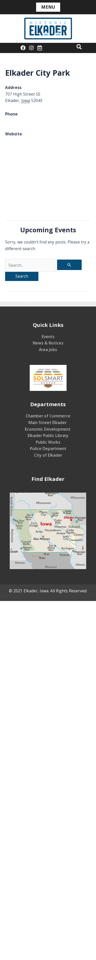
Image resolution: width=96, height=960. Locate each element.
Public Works (48, 442)
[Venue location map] (48, 181)
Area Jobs (48, 349)
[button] (79, 46)
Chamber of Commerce (48, 416)
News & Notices (48, 343)
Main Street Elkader (48, 422)
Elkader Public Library (48, 435)
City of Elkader (48, 455)
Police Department (48, 448)
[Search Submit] (69, 265)
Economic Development (48, 429)
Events (48, 336)
